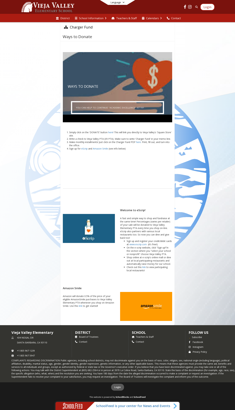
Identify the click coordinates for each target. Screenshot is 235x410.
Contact (81, 341)
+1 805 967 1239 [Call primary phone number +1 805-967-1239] (26, 350)
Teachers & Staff (143, 336)
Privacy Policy (198, 351)
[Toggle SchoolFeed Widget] (175, 406)
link (144, 267)
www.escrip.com (138, 244)
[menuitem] (62, 18)
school (139, 332)
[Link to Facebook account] (185, 7)
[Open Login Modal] (207, 7)
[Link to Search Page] (196, 6)
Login (117, 387)
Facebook (196, 342)
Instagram (196, 346)
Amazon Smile (100, 148)
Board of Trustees (86, 336)
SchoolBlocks (122, 397)
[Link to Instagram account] (190, 7)
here (110, 132)
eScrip (84, 148)
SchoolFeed (140, 397)
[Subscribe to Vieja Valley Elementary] (195, 337)
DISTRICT (82, 332)
